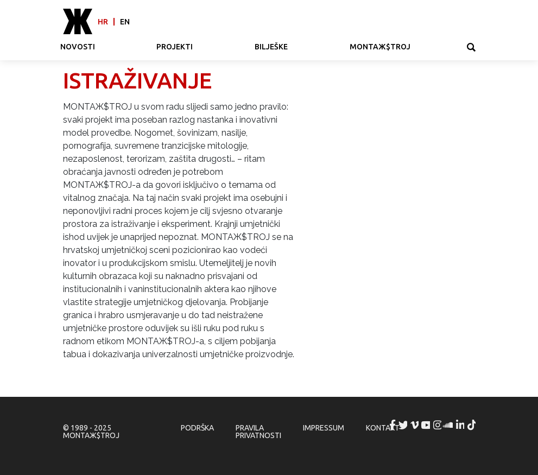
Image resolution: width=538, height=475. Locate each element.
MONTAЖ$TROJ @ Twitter (404, 425)
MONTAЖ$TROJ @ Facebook (392, 425)
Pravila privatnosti (258, 431)
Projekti (174, 46)
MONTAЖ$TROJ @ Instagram (438, 425)
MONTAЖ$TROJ (380, 46)
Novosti (77, 46)
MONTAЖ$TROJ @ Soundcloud (449, 425)
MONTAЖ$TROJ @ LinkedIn (461, 425)
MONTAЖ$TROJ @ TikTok (472, 425)
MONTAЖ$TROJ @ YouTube (427, 425)
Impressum (323, 428)
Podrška (197, 428)
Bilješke (271, 46)
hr (103, 22)
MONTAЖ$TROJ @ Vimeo (415, 425)
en (125, 22)
